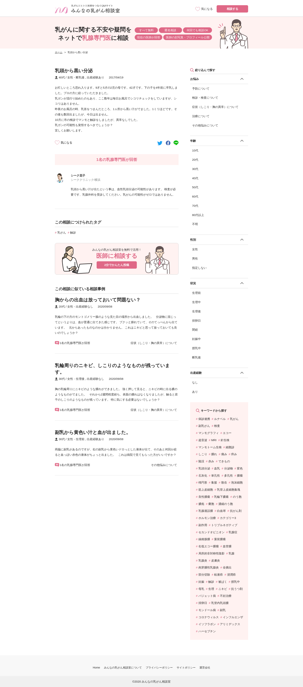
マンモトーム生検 (210, 447)
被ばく (222, 581)
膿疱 (201, 503)
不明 (195, 224)
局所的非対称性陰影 (211, 553)
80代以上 (198, 215)
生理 (211, 588)
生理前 (196, 292)
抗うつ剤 (237, 588)
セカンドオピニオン (211, 532)
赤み (211, 461)
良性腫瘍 (204, 496)
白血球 (221, 510)
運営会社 (204, 667)
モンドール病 (207, 610)
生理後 (196, 311)
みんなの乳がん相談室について (123, 667)
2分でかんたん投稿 (116, 265)
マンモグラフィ (208, 433)
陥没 (201, 461)
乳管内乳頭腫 (220, 603)
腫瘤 (240, 475)
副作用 (202, 525)
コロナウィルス (208, 617)
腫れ (214, 454)
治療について (200, 116)
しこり (202, 454)
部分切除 (204, 574)
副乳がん (204, 425)
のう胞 (237, 496)
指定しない (199, 267)
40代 (195, 178)
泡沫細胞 (237, 482)
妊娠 (201, 581)
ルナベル (220, 418)
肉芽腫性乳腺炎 (208, 567)
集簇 (214, 482)
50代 (195, 187)
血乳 (217, 468)
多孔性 (228, 475)
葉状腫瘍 (220, 539)
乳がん (61, 232)
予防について (200, 88)
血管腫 (227, 546)
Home (96, 667)
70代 (195, 205)
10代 (195, 150)
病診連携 (204, 418)
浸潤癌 (231, 574)
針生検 (225, 440)
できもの (224, 461)
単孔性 (215, 475)
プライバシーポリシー (159, 667)
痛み (224, 454)
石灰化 (202, 475)
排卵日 (196, 320)
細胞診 (230, 447)
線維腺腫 (204, 539)
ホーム (58, 52)
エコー (227, 433)
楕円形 (202, 482)
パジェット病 (207, 595)
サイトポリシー (186, 667)
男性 (195, 258)
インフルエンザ (233, 617)
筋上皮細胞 (205, 489)
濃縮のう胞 (225, 503)
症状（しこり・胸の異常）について (215, 106)
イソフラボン (207, 624)
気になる (66, 142)
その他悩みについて (205, 125)
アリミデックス (230, 624)
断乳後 (196, 357)
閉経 (195, 329)
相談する (232, 8)
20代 (195, 159)
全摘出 (227, 567)
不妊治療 (226, 595)
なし (195, 382)
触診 (73, 232)
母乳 (201, 588)
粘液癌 (218, 574)
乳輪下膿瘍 (221, 496)
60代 (195, 196)
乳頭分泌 (204, 468)
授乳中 (196, 348)
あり (195, 391)
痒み (234, 454)
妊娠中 (196, 339)
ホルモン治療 (207, 518)
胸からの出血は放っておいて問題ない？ (97, 299)
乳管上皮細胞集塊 (228, 489)
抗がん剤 (236, 510)
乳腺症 (233, 532)
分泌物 (228, 468)
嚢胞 (211, 503)
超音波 (202, 440)
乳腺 (231, 553)
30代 (195, 169)
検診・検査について (205, 97)
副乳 (223, 610)
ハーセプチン (207, 631)
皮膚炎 (215, 560)
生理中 (196, 302)
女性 (195, 249)
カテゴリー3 (228, 518)
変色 (240, 468)
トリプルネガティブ (224, 525)
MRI (214, 440)
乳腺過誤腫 (205, 510)
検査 (217, 425)
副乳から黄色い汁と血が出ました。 (93, 432)
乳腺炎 (202, 560)
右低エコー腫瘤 (208, 546)
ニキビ (222, 588)
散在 (224, 482)
